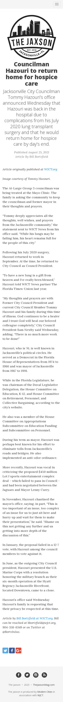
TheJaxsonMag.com (44, 684)
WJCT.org (50, 169)
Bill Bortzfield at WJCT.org (34, 618)
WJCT (40, 695)
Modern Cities (44, 691)
